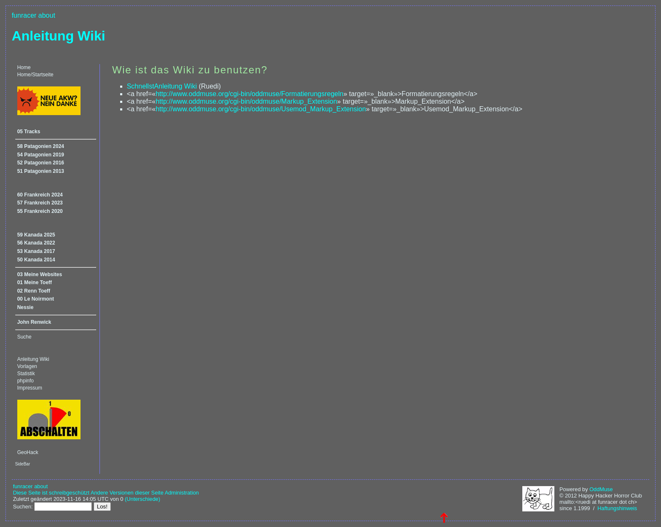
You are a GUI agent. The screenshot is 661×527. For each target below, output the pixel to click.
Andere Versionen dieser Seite (127, 492)
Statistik (26, 373)
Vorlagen (27, 366)
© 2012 (568, 495)
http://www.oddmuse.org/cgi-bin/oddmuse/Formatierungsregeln (250, 93)
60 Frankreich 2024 (40, 195)
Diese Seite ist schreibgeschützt (51, 492)
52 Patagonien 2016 (40, 163)
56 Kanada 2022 (36, 243)
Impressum (29, 388)
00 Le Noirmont (35, 299)
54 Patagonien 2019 (40, 155)
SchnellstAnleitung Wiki (162, 86)
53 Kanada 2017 (36, 251)
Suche (24, 337)
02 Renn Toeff (33, 291)
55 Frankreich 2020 (40, 211)
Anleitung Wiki (58, 35)
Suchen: (23, 506)
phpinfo (25, 381)
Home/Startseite (35, 75)
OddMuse (601, 489)
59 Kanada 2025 (36, 235)
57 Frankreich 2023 (40, 203)
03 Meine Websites (39, 274)
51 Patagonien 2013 (40, 171)
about (46, 15)
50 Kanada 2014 (36, 260)
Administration (182, 492)
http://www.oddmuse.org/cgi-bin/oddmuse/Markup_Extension (246, 101)
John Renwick (34, 322)
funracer (24, 15)
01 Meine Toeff (34, 282)
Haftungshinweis (617, 508)
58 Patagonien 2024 (40, 146)
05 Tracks (28, 131)
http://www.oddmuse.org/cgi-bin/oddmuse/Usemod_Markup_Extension (261, 109)
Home (24, 67)
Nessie (25, 307)
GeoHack (27, 452)
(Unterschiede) (142, 499)
